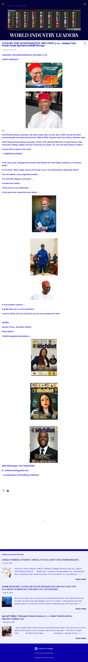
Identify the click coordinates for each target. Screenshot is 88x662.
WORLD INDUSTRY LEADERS (44, 35)
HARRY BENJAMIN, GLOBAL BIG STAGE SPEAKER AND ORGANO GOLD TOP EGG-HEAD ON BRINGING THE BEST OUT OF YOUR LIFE (39, 588)
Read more (81, 579)
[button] (84, 44)
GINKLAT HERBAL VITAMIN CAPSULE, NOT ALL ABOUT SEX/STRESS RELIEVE (40, 559)
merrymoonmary (49, 653)
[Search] (84, 4)
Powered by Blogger (44, 648)
